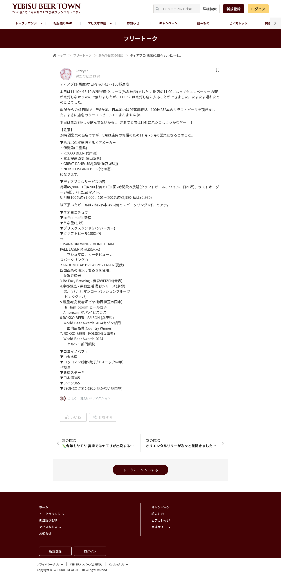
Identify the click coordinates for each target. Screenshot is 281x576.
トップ (61, 55)
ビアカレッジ (238, 23)
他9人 (84, 398)
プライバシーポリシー (50, 564)
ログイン (258, 8)
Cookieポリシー (118, 564)
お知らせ (133, 23)
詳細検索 (210, 8)
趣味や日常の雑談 (111, 55)
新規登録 (234, 8)
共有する (102, 417)
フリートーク (82, 55)
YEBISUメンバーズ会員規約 (86, 564)
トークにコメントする (140, 469)
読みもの (203, 23)
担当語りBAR (63, 23)
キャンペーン (168, 23)
